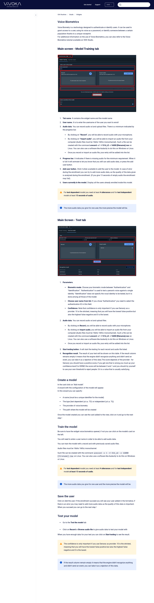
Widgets (79, 14)
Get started (87, 4)
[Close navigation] (36, 15)
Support (97, 4)
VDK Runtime (62, 14)
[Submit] (120, 5)
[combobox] (134, 4)
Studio (71, 14)
